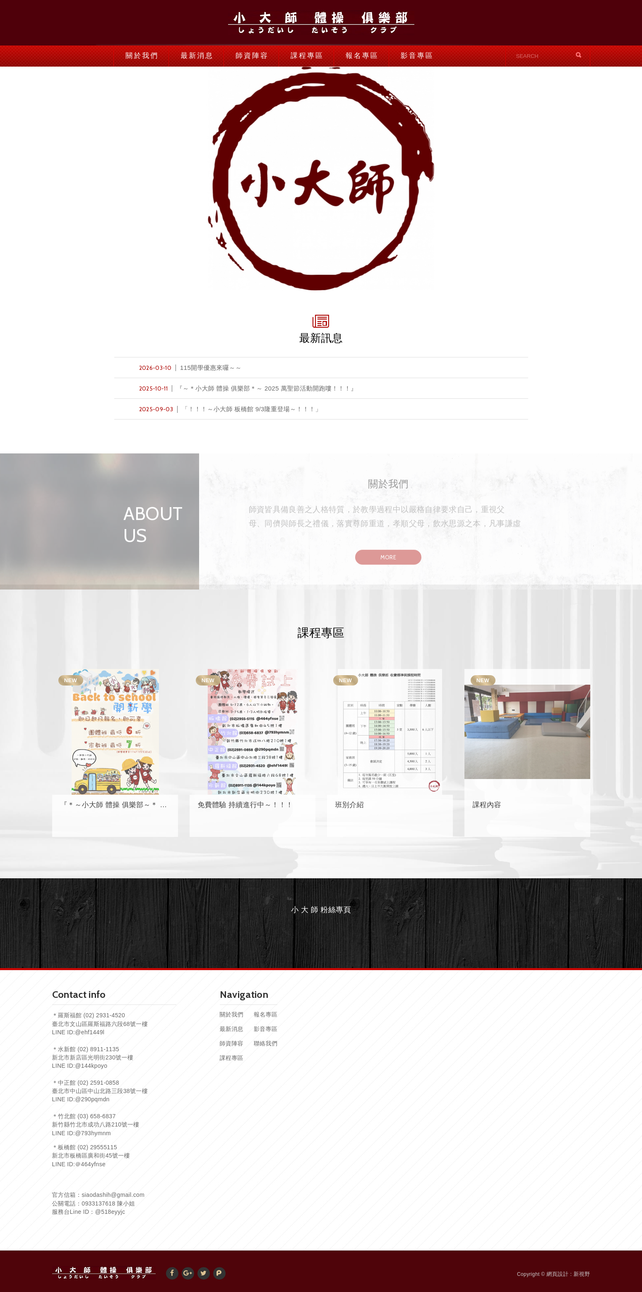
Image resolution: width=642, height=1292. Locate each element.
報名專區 (362, 56)
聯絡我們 (265, 1043)
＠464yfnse (90, 1164)
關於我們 (142, 56)
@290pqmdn (92, 1099)
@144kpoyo (91, 1065)
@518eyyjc (110, 1211)
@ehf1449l (89, 1032)
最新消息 (197, 56)
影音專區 (417, 56)
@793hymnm (93, 1133)
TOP (625, 1248)
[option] (321, 178)
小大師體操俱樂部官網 (321, 22)
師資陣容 (252, 56)
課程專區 (307, 56)
